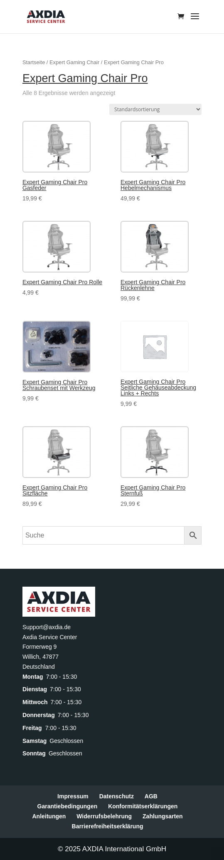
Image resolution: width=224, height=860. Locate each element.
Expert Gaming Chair (74, 62)
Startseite (33, 62)
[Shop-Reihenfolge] (155, 109)
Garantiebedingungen (67, 806)
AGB (151, 796)
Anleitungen (49, 816)
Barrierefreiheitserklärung (107, 826)
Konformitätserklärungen (142, 806)
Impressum (73, 796)
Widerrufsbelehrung (104, 816)
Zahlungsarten (162, 816)
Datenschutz (116, 796)
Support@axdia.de (46, 627)
